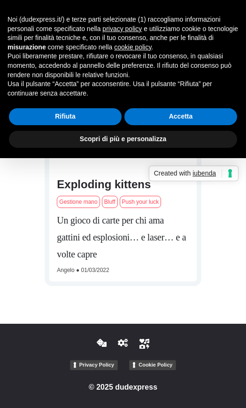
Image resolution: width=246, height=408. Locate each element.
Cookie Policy (155, 365)
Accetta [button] (181, 116)
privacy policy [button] (122, 28)
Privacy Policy (97, 365)
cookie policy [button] (132, 47)
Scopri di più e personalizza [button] (123, 139)
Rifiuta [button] (65, 116)
